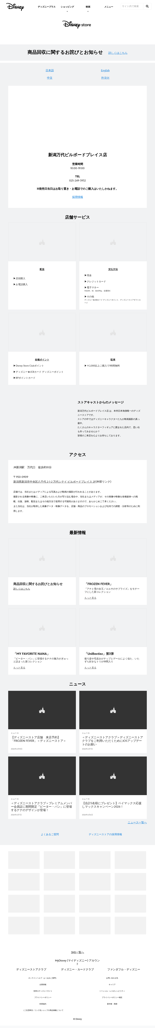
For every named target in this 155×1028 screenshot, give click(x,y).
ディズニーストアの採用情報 (105, 832)
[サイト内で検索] (132, 6)
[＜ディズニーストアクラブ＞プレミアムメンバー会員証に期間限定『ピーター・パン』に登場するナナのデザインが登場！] (42, 805)
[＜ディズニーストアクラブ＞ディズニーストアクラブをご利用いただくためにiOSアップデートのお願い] (113, 739)
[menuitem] (47, 6)
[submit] (147, 6)
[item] (67, 6)
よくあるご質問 (50, 832)
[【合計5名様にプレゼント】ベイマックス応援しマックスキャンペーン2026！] (113, 803)
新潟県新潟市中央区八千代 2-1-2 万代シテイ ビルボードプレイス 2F (54, 481)
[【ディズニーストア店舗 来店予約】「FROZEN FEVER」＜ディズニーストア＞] (42, 737)
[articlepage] (42, 708)
